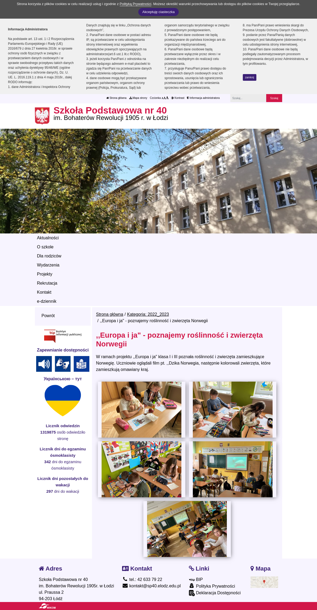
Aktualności (48, 238)
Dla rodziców (49, 256)
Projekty (44, 274)
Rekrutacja (47, 283)
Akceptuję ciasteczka (158, 12)
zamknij (249, 77)
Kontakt (44, 292)
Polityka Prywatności (212, 585)
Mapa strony (138, 97)
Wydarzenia (48, 265)
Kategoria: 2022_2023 (148, 314)
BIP (196, 579)
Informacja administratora (203, 97)
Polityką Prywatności (135, 4)
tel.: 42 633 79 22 (142, 579)
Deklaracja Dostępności (215, 593)
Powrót (48, 315)
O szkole (45, 247)
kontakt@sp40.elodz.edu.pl (151, 586)
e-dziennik (46, 301)
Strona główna (116, 97)
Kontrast (177, 97)
